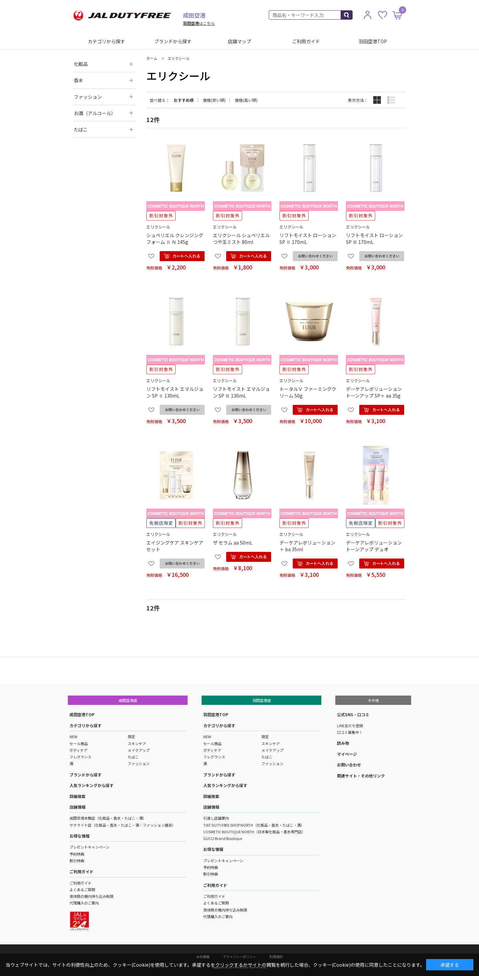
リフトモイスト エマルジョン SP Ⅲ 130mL (241, 392)
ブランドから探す (173, 41)
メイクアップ (139, 750)
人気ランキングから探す (91, 785)
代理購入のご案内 (84, 902)
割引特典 (77, 860)
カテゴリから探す (106, 41)
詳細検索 (77, 796)
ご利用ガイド (306, 41)
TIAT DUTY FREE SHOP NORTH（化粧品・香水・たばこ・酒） (253, 825)
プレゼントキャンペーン (89, 847)
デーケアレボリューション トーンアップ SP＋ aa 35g (374, 392)
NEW (74, 736)
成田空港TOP (82, 714)
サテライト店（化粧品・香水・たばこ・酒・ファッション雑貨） (123, 825)
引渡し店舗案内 (216, 818)
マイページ (347, 754)
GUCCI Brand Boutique (222, 838)
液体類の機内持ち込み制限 (91, 896)
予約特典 (77, 854)
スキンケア (137, 743)
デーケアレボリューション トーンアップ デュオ (374, 546)
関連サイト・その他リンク (361, 775)
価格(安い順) (214, 100)
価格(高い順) (246, 100)
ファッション (139, 763)
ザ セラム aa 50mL (232, 542)
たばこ (133, 756)
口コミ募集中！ (350, 732)
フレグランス (80, 756)
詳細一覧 (391, 100)
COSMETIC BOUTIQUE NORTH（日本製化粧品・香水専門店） (254, 831)
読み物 (343, 743)
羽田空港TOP (373, 41)
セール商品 (79, 743)
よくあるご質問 (82, 889)
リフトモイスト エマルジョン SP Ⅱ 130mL (174, 392)
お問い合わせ (349, 764)
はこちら (199, 23)
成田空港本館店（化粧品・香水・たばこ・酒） (108, 818)
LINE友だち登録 (350, 725)
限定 (131, 736)
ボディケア (78, 750)
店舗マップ (239, 41)
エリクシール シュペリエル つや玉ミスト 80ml (241, 238)
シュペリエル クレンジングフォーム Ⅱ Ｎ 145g (174, 238)
